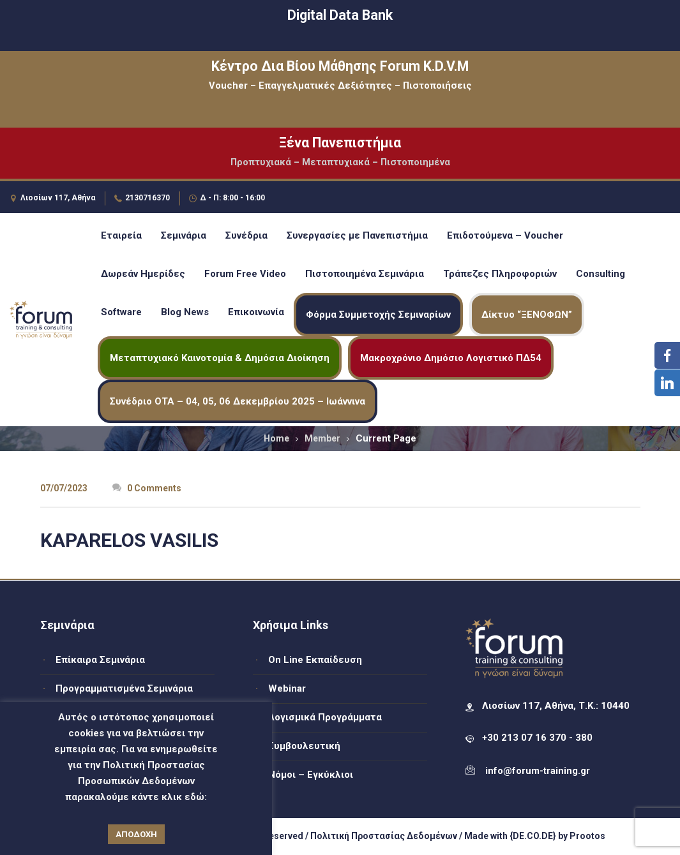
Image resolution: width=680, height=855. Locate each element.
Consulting (600, 273)
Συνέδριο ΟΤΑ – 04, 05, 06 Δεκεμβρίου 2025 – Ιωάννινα (237, 401)
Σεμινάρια (183, 235)
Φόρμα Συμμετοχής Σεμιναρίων (378, 314)
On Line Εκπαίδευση (315, 659)
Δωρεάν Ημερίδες (143, 273)
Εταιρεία (121, 235)
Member (322, 438)
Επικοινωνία (256, 312)
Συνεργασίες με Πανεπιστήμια (357, 235)
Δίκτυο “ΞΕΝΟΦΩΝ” (526, 314)
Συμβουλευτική (304, 746)
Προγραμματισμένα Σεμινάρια (124, 688)
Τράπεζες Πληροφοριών (500, 273)
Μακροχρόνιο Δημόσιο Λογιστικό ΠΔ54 (450, 358)
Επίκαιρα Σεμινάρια (100, 659)
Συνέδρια (246, 235)
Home (276, 438)
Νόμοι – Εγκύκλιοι (310, 774)
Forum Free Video (245, 273)
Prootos (587, 836)
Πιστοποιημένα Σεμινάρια (364, 273)
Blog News (185, 312)
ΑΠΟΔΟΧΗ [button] (136, 834)
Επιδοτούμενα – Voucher (505, 235)
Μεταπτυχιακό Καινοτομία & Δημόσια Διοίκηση (219, 358)
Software (121, 312)
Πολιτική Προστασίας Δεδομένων (383, 836)
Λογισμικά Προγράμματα (325, 717)
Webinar (287, 688)
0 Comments (146, 488)
